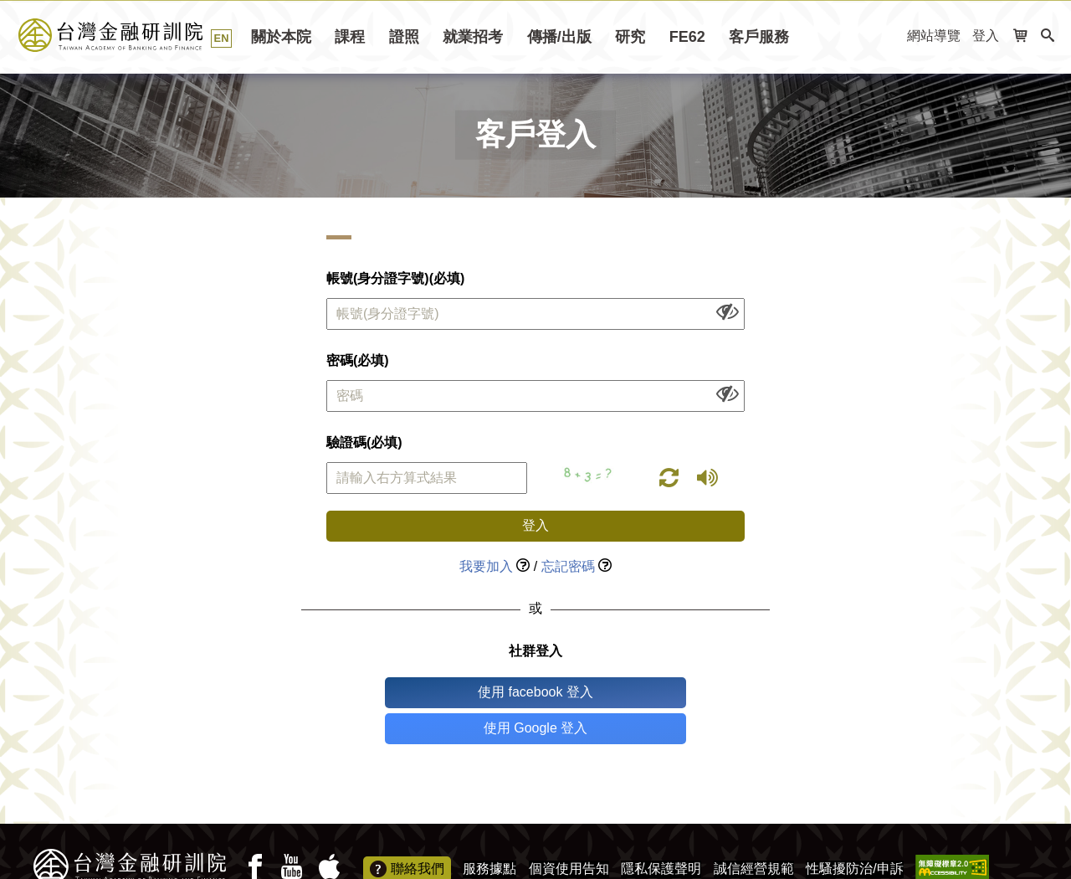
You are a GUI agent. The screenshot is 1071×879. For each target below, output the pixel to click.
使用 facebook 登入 (466, 692)
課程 (350, 36)
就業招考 (473, 36)
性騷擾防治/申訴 (854, 832)
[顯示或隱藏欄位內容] (727, 311)
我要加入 (486, 566)
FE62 (687, 36)
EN (221, 38)
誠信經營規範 (754, 832)
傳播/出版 (559, 36)
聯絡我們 (407, 833)
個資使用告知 (569, 832)
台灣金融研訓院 (129, 35)
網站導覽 (934, 35)
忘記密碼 (568, 566)
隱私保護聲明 (661, 832)
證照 (404, 36)
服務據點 (489, 832)
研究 (630, 36)
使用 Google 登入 (605, 692)
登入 (985, 35)
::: (889, 36)
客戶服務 (759, 36)
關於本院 (281, 36)
